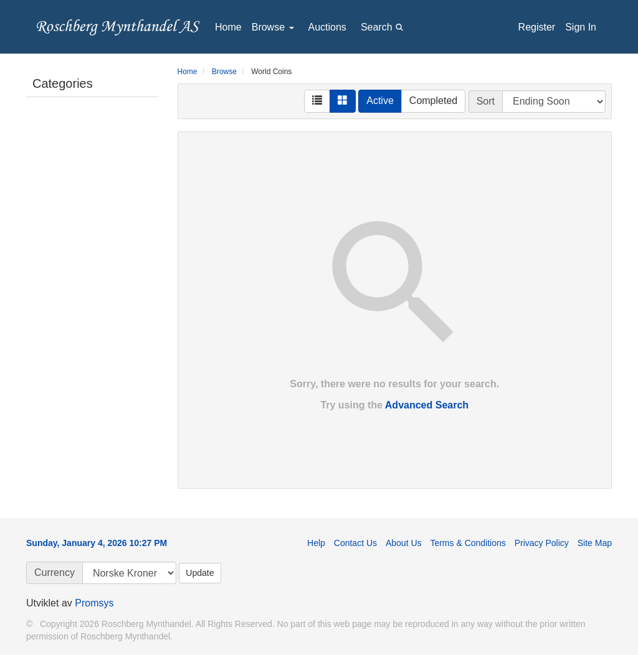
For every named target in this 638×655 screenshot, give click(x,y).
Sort (486, 101)
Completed (433, 100)
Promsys (94, 603)
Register (537, 27)
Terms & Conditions (467, 543)
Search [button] (384, 26)
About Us (404, 543)
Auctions (327, 27)
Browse (273, 27)
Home (228, 27)
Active (380, 100)
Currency (54, 572)
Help (316, 543)
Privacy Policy (542, 543)
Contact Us (355, 543)
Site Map (595, 543)
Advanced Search (427, 405)
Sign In (580, 27)
